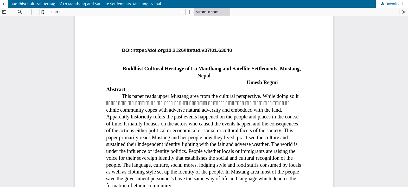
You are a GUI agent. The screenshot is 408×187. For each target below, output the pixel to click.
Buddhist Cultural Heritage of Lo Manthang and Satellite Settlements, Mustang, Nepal (85, 3)
